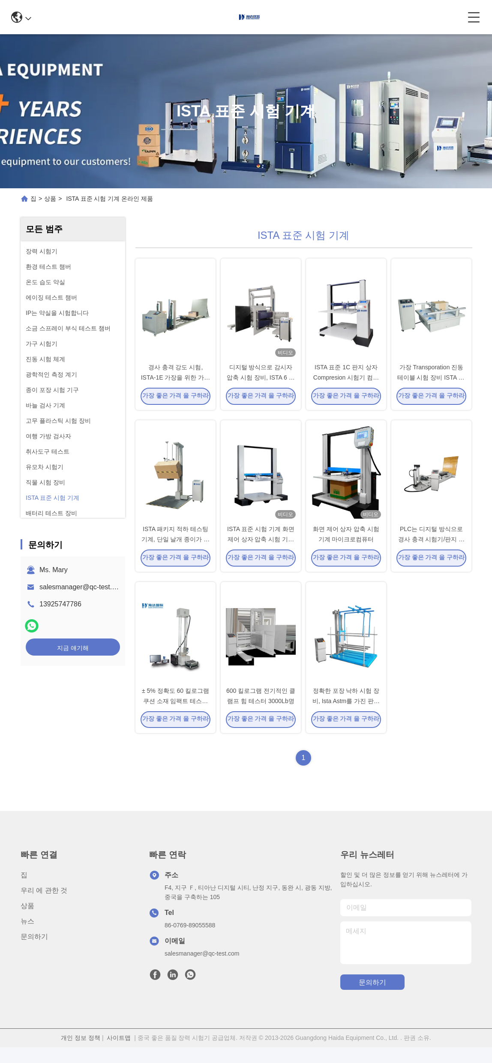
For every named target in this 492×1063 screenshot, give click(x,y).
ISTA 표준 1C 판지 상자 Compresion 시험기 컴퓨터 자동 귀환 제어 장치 (346, 382)
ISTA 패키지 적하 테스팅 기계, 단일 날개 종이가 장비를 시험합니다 (175, 549)
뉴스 (27, 937)
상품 (50, 198)
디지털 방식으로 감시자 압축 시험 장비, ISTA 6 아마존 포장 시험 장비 (260, 382)
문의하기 (34, 952)
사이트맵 (119, 1053)
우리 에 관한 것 (44, 906)
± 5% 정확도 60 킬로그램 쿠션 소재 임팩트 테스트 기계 (175, 716)
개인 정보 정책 (80, 1053)
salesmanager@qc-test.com (82, 587)
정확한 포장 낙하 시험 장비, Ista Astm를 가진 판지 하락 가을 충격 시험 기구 (346, 716)
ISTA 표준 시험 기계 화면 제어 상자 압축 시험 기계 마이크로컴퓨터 (260, 549)
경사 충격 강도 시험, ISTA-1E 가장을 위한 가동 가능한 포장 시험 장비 (175, 382)
